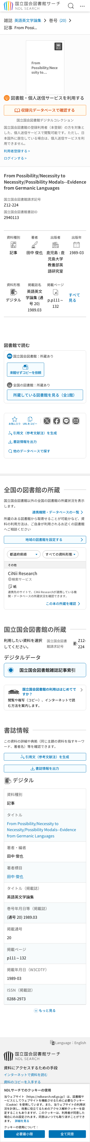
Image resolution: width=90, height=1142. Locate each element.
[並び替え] (24, 554)
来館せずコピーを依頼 (25, 369)
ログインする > (15, 158)
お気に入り (15, 420)
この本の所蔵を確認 (64, 604)
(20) (63, 20)
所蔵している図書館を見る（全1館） (45, 395)
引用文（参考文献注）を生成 (32, 433)
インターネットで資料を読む (26, 1074)
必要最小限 (24, 1133)
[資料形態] (60, 554)
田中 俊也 (15, 876)
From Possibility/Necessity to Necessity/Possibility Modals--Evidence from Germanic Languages (41, 830)
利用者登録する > (17, 150)
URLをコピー (30, 420)
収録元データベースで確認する (44, 110)
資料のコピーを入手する (22, 1081)
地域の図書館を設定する (55, 540)
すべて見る (74, 297)
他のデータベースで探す (29, 451)
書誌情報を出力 (22, 441)
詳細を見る (22, 1121)
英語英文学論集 (27, 20)
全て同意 (67, 1133)
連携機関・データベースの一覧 (58, 512)
